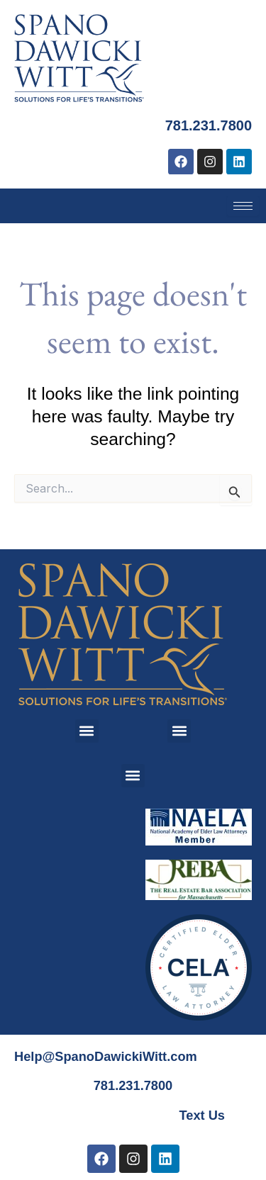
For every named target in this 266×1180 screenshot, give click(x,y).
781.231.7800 (208, 125)
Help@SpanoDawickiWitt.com (105, 1056)
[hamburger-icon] (243, 206)
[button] (87, 731)
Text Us (202, 1115)
